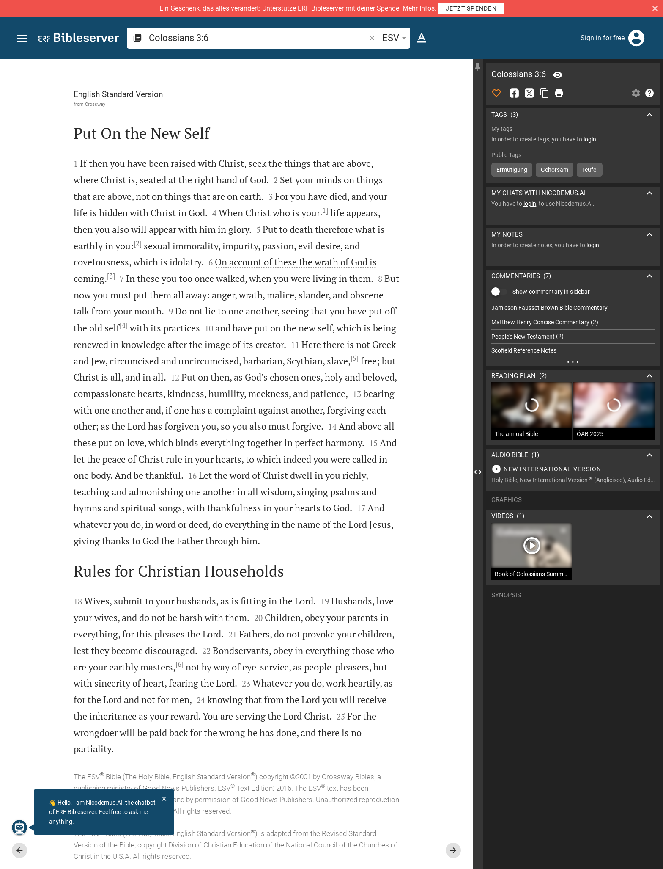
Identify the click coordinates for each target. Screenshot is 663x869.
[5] (355, 358)
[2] (138, 243)
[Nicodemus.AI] (19, 827)
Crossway (95, 104)
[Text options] (421, 38)
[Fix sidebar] (478, 66)
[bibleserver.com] (78, 39)
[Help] (649, 93)
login (590, 139)
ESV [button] (395, 38)
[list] (573, 329)
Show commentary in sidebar (551, 291)
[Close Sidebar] (478, 471)
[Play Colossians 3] (573, 469)
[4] (124, 325)
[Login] (636, 38)
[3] (111, 276)
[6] (179, 664)
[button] (655, 8)
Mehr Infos (419, 8)
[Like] (496, 93)
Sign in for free (603, 38)
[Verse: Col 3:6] (557, 75)
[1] (324, 210)
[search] (258, 38)
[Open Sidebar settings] (636, 93)
